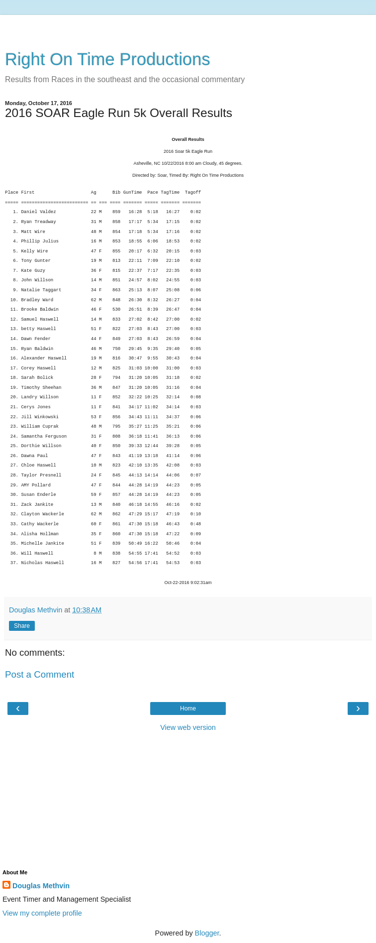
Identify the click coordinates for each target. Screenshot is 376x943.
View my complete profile (42, 913)
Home (188, 708)
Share (22, 625)
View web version (188, 727)
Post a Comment (39, 674)
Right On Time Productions (107, 59)
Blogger (207, 933)
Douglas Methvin (41, 886)
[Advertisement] (188, 27)
